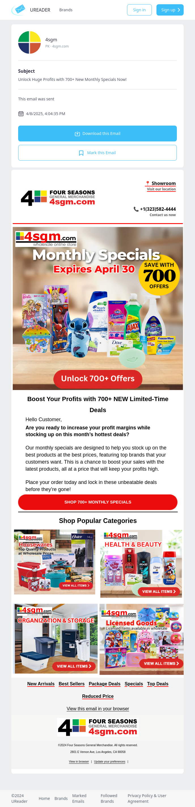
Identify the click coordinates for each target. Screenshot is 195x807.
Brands (65, 9)
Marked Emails (79, 798)
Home (44, 798)
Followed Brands (109, 798)
